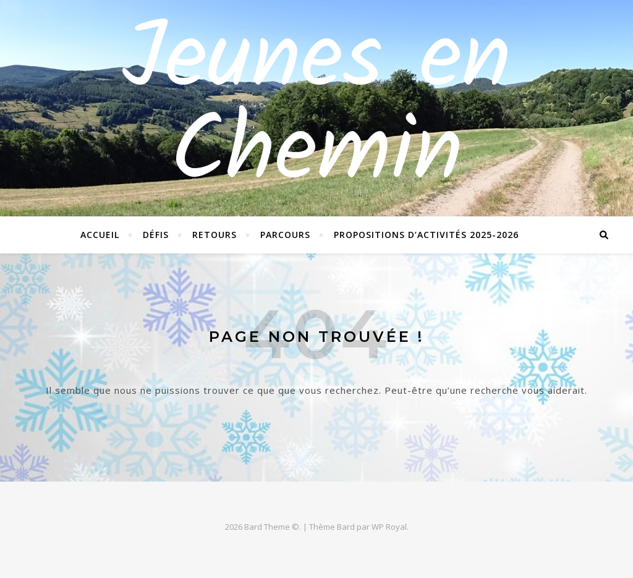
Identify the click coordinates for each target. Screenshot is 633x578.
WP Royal (389, 526)
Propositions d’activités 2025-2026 (426, 234)
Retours (214, 234)
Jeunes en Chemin (316, 108)
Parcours (285, 234)
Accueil (99, 234)
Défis (156, 234)
